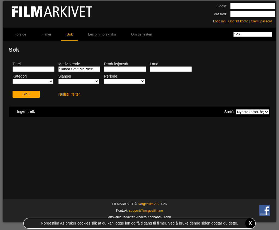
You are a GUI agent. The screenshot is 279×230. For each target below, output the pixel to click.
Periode (110, 76)
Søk (69, 34)
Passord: (220, 14)
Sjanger (64, 76)
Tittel (17, 64)
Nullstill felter (69, 94)
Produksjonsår (116, 64)
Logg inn (219, 21)
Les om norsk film (102, 34)
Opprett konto (238, 21)
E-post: (221, 6)
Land (154, 64)
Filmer (46, 34)
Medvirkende (69, 64)
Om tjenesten (141, 34)
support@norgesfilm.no (146, 211)
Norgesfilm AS (148, 204)
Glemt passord (261, 21)
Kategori (20, 76)
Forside (20, 34)
